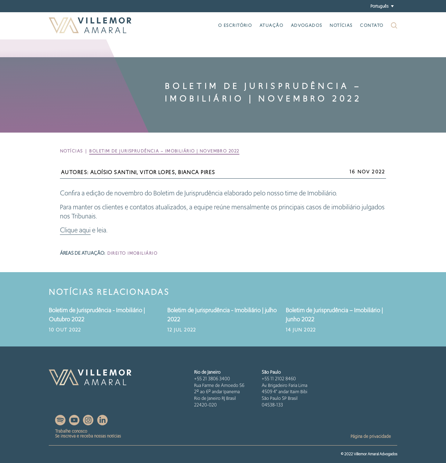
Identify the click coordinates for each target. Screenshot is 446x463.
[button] (382, 6)
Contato (371, 25)
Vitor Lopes (157, 172)
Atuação (271, 25)
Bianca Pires (196, 172)
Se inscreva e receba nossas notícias (88, 436)
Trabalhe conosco (71, 431)
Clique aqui (75, 230)
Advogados (306, 25)
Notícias (341, 25)
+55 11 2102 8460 (279, 378)
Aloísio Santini (113, 172)
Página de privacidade (371, 436)
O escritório (235, 25)
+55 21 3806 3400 (212, 378)
